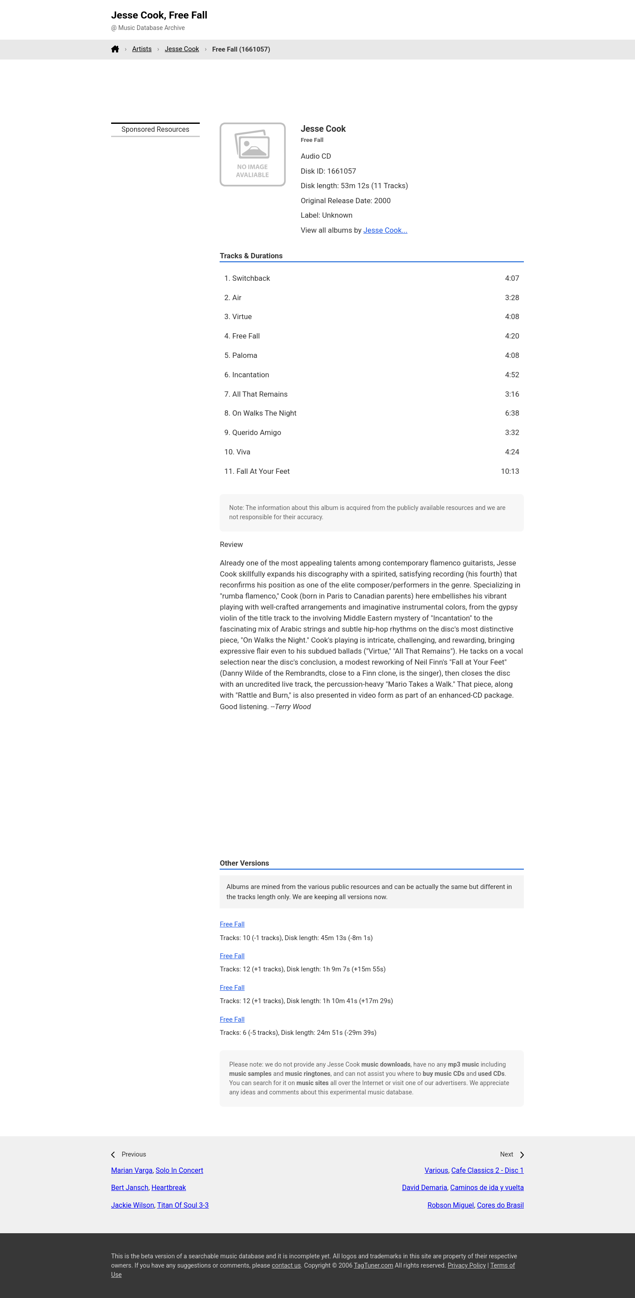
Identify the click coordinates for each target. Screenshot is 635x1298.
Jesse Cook (182, 49)
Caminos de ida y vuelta (487, 1187)
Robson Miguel (451, 1205)
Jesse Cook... (385, 230)
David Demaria (424, 1187)
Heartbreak (168, 1187)
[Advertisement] (317, 91)
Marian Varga (132, 1170)
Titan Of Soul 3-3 (183, 1205)
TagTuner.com (373, 1265)
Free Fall (232, 924)
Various (436, 1170)
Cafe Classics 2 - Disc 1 (487, 1170)
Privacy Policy (467, 1265)
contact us (286, 1265)
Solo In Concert (179, 1170)
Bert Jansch (129, 1187)
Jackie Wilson (132, 1205)
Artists (142, 49)
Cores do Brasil (500, 1205)
